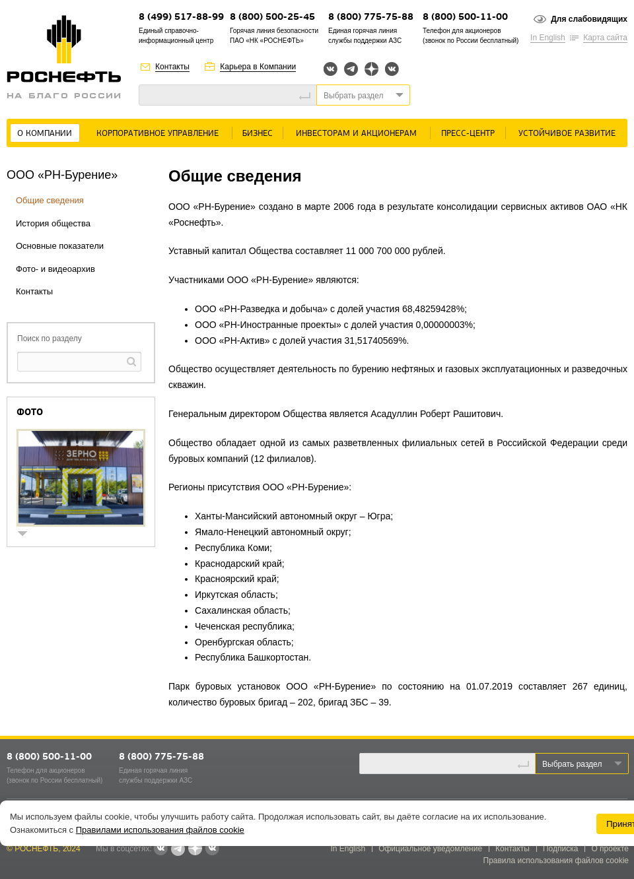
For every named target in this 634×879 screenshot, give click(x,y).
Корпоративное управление (157, 133)
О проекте (610, 848)
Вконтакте (330, 69)
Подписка (560, 848)
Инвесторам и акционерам (356, 133)
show (27, 535)
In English (547, 37)
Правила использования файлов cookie (556, 860)
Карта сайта (605, 37)
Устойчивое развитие (567, 133)
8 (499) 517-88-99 (181, 17)
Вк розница (392, 69)
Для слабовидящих (589, 19)
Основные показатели (60, 246)
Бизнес (257, 133)
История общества (53, 223)
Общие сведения (50, 200)
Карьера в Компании (258, 66)
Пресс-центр (468, 133)
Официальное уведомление (430, 848)
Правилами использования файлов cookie (160, 830)
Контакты (172, 66)
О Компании (44, 133)
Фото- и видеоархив (55, 269)
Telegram (351, 69)
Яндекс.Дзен (371, 69)
